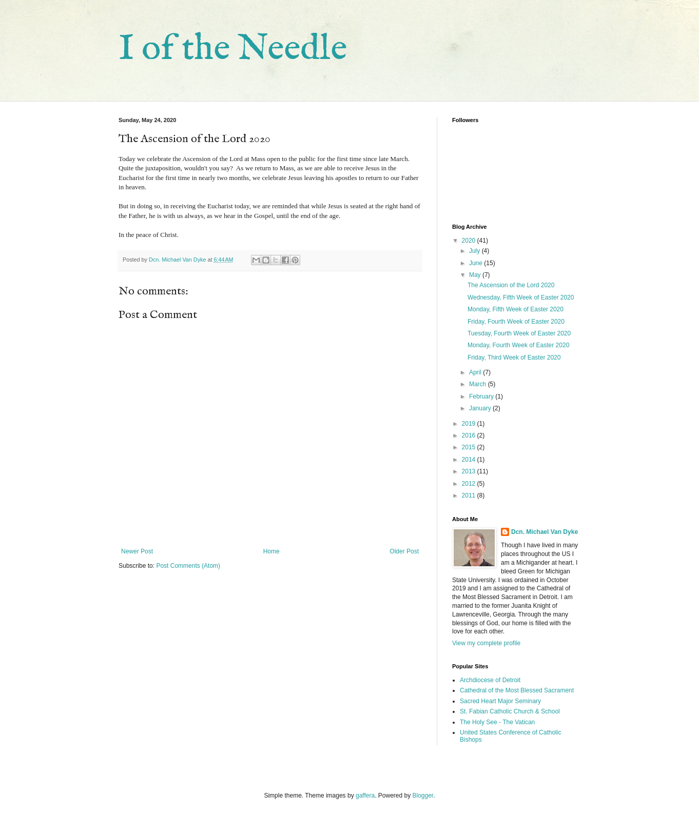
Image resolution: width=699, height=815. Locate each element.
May (475, 275)
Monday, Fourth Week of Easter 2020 (518, 345)
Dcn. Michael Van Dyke (544, 531)
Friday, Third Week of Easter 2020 (514, 357)
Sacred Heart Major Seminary (500, 701)
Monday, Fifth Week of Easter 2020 (516, 309)
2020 (469, 240)
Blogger (423, 795)
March (478, 384)
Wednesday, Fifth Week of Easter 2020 (521, 297)
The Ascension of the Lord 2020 (511, 285)
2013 (469, 471)
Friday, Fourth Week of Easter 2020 (516, 321)
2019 (469, 423)
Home (271, 551)
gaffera (365, 795)
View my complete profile (486, 643)
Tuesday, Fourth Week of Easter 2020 (519, 333)
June (476, 263)
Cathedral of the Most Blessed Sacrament (517, 690)
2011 (469, 495)
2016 (469, 435)
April (476, 372)
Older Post (404, 551)
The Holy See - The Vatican (497, 722)
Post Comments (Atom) (188, 565)
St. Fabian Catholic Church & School (510, 711)
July (475, 250)
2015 (469, 447)
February (482, 396)
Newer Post (137, 551)
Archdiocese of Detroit (490, 680)
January (481, 408)
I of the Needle (233, 49)
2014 (469, 459)
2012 (469, 483)
